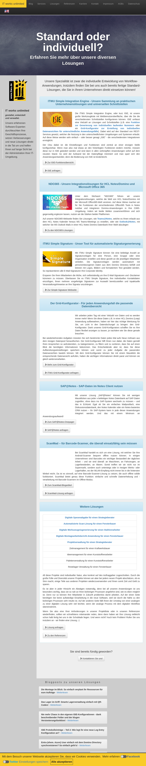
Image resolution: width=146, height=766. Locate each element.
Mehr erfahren (111, 756)
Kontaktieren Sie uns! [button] (91, 658)
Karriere (83, 4)
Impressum (108, 4)
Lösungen (54, 4)
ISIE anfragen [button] (52, 170)
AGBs (121, 4)
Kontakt (94, 4)
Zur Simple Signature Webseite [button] (61, 290)
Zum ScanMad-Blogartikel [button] (58, 485)
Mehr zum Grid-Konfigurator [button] (59, 364)
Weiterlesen (62, 692)
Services (41, 4)
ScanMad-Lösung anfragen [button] (59, 493)
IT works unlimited (13, 3)
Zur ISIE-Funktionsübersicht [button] (59, 162)
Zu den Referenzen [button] (55, 635)
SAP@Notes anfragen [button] (56, 430)
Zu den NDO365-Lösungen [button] (59, 230)
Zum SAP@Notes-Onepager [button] (59, 422)
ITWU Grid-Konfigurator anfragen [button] (62, 373)
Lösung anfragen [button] (54, 627)
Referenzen (69, 4)
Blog (31, 4)
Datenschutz (134, 4)
